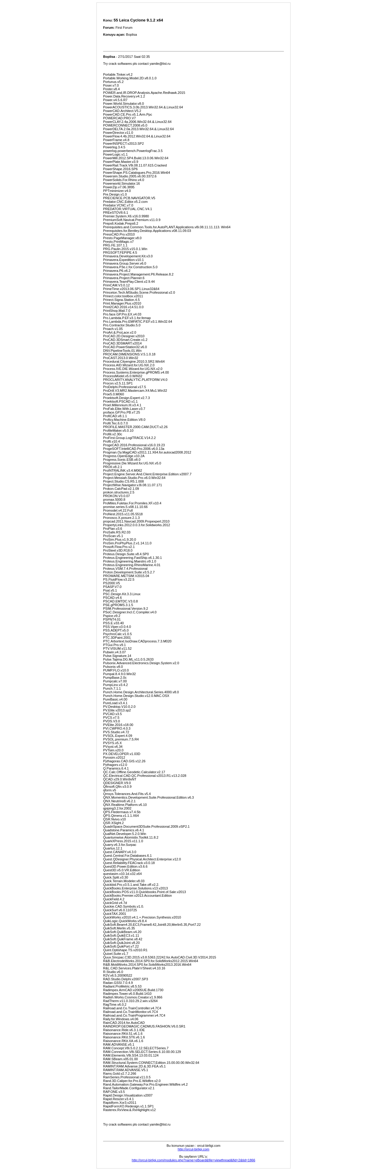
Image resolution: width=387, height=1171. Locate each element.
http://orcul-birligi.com (194, 1149)
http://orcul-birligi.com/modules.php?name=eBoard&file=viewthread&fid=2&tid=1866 (193, 1160)
